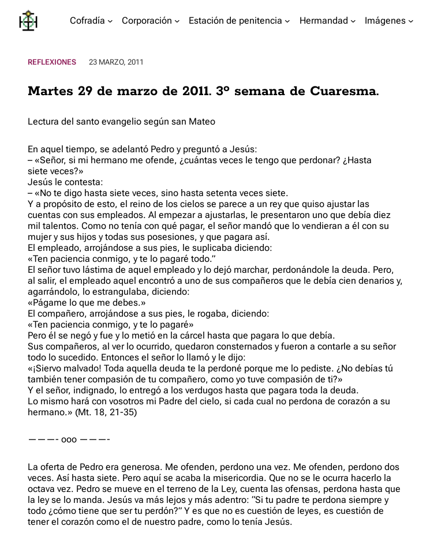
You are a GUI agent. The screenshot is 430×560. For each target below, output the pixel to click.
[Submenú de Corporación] (177, 21)
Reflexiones (52, 62)
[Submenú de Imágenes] (411, 21)
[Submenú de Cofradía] (110, 21)
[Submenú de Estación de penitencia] (287, 21)
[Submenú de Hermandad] (353, 21)
